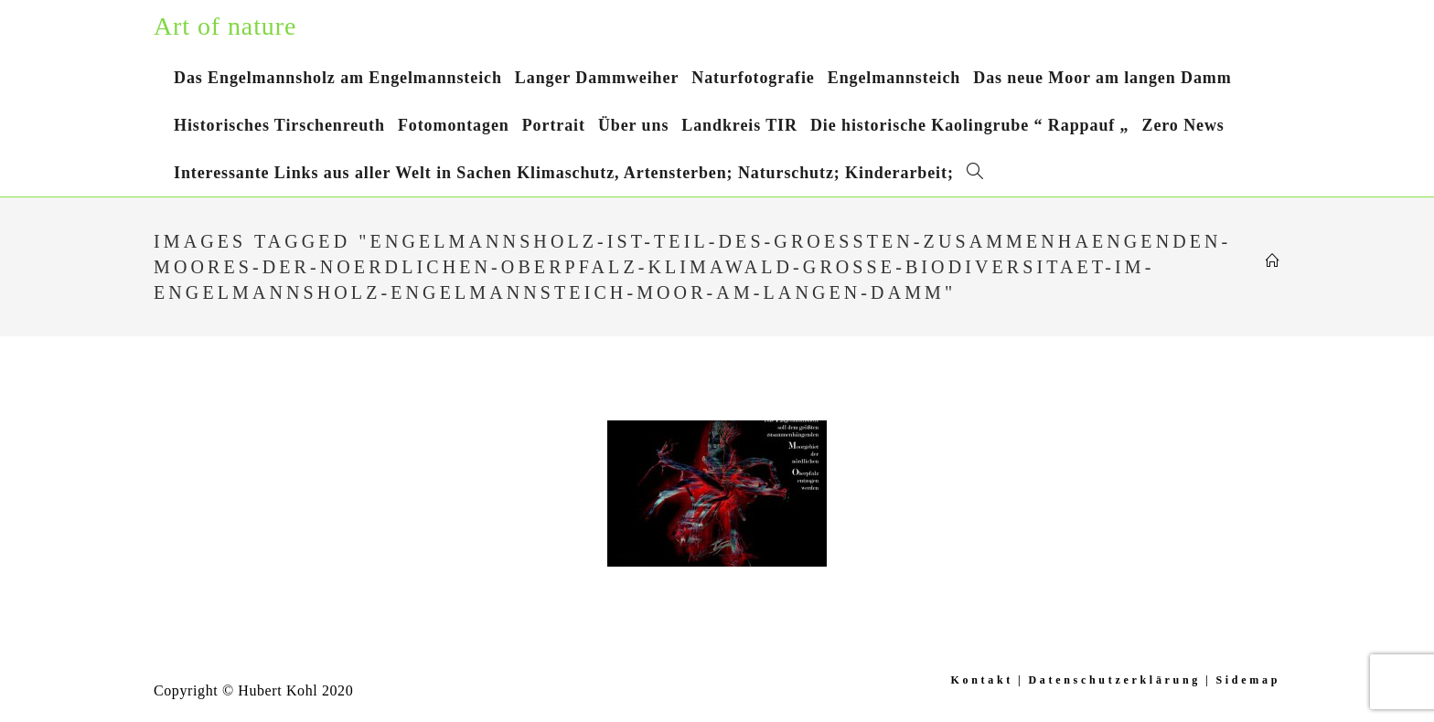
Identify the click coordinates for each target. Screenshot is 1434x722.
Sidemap (1247, 680)
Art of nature (225, 26)
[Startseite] (1273, 261)
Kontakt (981, 680)
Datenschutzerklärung (1114, 680)
